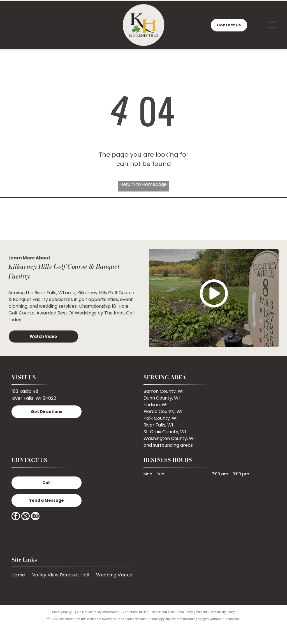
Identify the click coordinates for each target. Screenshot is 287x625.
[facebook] (15, 517)
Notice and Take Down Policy (172, 612)
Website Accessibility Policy (215, 612)
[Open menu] (273, 25)
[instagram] (35, 517)
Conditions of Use (135, 612)
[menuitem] (21, 575)
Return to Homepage (143, 184)
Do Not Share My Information (98, 612)
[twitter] (25, 517)
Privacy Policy (61, 612)
